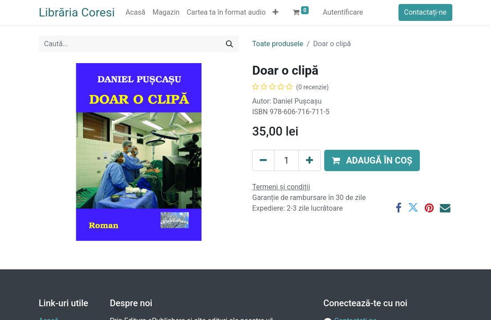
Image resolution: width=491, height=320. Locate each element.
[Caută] (229, 44)
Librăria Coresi (77, 12)
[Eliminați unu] (263, 160)
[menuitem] (135, 12)
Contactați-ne (425, 12)
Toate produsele (277, 44)
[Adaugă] (309, 160)
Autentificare (343, 12)
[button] (275, 12)
